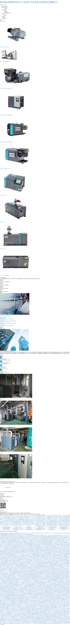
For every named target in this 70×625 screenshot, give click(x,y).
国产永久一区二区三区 (14, 611)
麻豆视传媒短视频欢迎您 (41, 611)
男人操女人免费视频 (18, 558)
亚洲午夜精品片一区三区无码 (55, 593)
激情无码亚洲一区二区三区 (23, 605)
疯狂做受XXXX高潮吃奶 (46, 601)
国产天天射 (53, 541)
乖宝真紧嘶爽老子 (42, 582)
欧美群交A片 (32, 543)
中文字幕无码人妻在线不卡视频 (24, 543)
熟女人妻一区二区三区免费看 (35, 563)
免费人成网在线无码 (8, 594)
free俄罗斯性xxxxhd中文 (52, 529)
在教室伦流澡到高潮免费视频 (38, 565)
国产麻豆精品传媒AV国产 (35, 597)
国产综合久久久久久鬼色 (32, 566)
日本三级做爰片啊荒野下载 (13, 539)
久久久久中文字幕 (15, 543)
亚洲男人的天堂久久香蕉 (28, 541)
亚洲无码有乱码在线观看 (47, 550)
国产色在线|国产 (11, 608)
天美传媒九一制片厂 (64, 609)
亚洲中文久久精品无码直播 (63, 568)
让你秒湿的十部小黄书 (53, 549)
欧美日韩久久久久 (38, 591)
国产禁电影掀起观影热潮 (13, 550)
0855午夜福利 (44, 610)
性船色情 (40, 571)
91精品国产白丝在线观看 (27, 594)
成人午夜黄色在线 (14, 614)
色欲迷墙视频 (66, 595)
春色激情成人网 (13, 586)
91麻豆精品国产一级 (20, 544)
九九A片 (54, 595)
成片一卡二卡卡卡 (21, 581)
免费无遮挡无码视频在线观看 (13, 548)
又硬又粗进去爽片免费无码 (8, 592)
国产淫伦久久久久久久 (27, 595)
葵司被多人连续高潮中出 (63, 594)
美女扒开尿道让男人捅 (26, 576)
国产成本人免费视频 (64, 570)
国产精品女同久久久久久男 (22, 535)
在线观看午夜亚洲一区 (31, 615)
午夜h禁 (7, 539)
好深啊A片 (9, 552)
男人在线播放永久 (27, 581)
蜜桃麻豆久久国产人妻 (29, 601)
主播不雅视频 (39, 605)
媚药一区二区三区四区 (7, 570)
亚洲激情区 (64, 550)
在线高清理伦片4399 (17, 552)
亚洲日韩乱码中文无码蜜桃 (25, 608)
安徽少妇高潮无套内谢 (44, 539)
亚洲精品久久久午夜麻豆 (15, 566)
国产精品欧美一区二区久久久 (56, 609)
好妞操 (54, 601)
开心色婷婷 (10, 535)
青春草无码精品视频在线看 (37, 556)
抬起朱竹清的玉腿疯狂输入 (37, 600)
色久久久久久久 (2, 622)
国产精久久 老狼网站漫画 (22, 614)
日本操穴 (12, 552)
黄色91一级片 (5, 600)
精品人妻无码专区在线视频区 (55, 597)
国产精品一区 (6, 619)
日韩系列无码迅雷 (51, 563)
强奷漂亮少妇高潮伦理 (53, 586)
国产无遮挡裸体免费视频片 (20, 598)
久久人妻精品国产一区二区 (17, 582)
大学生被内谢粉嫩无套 (14, 584)
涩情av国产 (21, 565)
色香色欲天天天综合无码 (63, 566)
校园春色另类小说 (66, 558)
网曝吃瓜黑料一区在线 (41, 595)
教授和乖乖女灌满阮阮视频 (51, 579)
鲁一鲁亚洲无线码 (18, 597)
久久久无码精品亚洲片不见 (33, 583)
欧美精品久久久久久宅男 (30, 579)
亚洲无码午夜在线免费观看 (6, 614)
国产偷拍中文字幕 (14, 538)
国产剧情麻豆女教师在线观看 (19, 551)
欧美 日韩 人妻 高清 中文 (47, 598)
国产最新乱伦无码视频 (60, 595)
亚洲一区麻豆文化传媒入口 (45, 585)
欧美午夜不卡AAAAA (18, 573)
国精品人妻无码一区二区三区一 (48, 557)
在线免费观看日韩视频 (34, 613)
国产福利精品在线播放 (47, 543)
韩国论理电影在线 (58, 613)
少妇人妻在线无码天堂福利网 (22, 537)
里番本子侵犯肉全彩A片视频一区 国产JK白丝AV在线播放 (28, 571)
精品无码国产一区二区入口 (61, 535)
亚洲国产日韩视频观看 (43, 614)
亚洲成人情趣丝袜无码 (41, 583)
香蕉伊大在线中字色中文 (60, 607)
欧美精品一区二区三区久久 (22, 584)
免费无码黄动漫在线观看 (16, 556)
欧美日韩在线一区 (55, 556)
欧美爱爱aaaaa (24, 609)
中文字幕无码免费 (62, 542)
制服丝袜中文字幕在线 (13, 553)
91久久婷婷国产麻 (6, 529)
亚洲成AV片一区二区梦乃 (59, 608)
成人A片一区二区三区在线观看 (23, 611)
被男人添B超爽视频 (12, 598)
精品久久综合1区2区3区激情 (4, 578)
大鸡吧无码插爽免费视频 (54, 605)
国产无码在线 (29, 614)
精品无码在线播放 (34, 595)
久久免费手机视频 (19, 576)
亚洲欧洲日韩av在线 (6, 605)
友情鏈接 (1, 497)
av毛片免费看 (52, 619)
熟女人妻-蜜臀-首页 (58, 612)
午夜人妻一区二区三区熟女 (34, 599)
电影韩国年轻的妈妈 (22, 610)
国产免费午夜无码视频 (33, 567)
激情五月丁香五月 (42, 558)
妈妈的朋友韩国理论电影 (19, 623)
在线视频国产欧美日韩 (54, 572)
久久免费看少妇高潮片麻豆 (27, 573)
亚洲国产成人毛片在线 (37, 601)
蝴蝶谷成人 (5, 569)
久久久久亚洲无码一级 (55, 542)
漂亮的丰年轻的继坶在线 (10, 551)
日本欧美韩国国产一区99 (22, 591)
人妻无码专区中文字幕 (20, 567)
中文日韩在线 (37, 579)
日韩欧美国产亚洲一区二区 (44, 535)
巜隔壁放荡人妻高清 (29, 610)
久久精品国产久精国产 (52, 535)
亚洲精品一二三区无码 (63, 543)
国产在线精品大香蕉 (30, 539)
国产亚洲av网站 (33, 593)
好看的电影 (30, 535)
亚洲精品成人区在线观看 (26, 582)
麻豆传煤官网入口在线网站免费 (62, 555)
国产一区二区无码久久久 (42, 580)
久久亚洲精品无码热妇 (11, 572)
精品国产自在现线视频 (31, 609)
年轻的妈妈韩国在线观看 (37, 619)
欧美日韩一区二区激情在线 (44, 549)
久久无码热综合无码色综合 (15, 570)
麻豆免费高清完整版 (25, 558)
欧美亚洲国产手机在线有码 (11, 576)
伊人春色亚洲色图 (45, 591)
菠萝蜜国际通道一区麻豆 (10, 597)
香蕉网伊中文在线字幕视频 (27, 600)
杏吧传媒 (64, 605)
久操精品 (52, 550)
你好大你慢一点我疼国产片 (62, 551)
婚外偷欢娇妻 (48, 544)
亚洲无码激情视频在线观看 (4, 563)
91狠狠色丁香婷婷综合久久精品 (45, 597)
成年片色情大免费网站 (35, 594)
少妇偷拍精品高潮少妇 (4, 535)
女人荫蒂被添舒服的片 (5, 591)
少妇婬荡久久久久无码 (34, 552)
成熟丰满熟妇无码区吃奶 (42, 612)
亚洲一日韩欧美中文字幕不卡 (10, 599)
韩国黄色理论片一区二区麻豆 (38, 587)
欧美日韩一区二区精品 (17, 609)
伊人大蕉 (24, 623)
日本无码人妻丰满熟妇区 (56, 540)
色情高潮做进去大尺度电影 (25, 563)
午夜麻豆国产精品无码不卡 (60, 552)
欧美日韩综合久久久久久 (22, 606)
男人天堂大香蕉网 (52, 548)
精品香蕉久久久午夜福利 (7, 620)
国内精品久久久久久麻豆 (38, 570)
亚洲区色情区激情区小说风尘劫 (17, 594)
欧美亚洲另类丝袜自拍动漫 (43, 577)
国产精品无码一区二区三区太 (25, 569)
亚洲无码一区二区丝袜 (62, 596)
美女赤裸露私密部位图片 (57, 577)
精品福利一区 (64, 529)
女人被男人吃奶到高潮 (48, 554)
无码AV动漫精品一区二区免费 (62, 564)
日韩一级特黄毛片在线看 (32, 605)
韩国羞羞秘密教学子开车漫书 (50, 537)
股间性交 (23, 601)
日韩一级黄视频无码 (26, 599)
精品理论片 (25, 622)
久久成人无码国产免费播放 (34, 555)
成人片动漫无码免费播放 (52, 527)
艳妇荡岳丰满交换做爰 (34, 576)
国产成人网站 (49, 592)
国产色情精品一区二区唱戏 (50, 552)
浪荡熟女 (44, 551)
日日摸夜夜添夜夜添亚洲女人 (14, 610)
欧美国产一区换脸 (25, 583)
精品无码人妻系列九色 (5, 585)
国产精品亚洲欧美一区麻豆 (13, 581)
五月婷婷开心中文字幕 (49, 611)
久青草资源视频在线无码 (56, 554)
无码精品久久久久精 (16, 612)
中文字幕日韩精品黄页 (45, 605)
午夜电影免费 (63, 553)
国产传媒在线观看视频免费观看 (25, 542)
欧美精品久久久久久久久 (18, 540)
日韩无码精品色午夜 (58, 601)
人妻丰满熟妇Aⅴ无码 (17, 592)
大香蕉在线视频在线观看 (64, 563)
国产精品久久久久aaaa (26, 620)
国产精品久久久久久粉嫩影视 (40, 537)
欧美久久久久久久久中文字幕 (18, 593)
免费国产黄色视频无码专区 (49, 558)
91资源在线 (7, 537)
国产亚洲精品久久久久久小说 (55, 567)
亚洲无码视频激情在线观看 (14, 571)
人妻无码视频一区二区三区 (52, 539)
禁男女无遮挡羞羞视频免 (38, 550)
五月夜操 (8, 621)
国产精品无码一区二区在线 (53, 566)
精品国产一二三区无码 (64, 580)
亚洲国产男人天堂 (44, 573)
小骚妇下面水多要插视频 (46, 619)
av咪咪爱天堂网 (45, 600)
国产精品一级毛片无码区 (53, 599)
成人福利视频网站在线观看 (26, 585)
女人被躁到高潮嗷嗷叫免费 (39, 541)
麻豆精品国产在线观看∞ (6, 527)
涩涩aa (51, 601)
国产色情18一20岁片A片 (25, 554)
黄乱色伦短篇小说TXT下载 (17, 583)
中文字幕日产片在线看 (51, 578)
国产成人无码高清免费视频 (44, 607)
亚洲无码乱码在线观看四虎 (55, 544)
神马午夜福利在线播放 (51, 613)
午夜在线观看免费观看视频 (9, 595)
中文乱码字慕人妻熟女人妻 (33, 596)
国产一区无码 (65, 539)
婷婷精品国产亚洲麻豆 (47, 623)
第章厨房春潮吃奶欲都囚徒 (57, 621)
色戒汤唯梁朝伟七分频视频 (52, 584)
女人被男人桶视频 (47, 593)
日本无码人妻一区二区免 (28, 564)
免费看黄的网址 (48, 620)
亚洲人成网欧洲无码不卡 (36, 573)
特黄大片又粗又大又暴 (4, 572)
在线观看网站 (12, 623)
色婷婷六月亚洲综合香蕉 (58, 615)
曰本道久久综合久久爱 (45, 568)
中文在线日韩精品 (50, 551)
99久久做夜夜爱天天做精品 (40, 528)
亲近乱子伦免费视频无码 (62, 599)
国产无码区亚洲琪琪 (19, 596)
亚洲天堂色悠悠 (23, 570)
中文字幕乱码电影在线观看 (61, 586)
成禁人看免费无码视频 (7, 580)
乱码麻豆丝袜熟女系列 (64, 527)
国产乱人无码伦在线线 (42, 620)
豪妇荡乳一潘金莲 (9, 554)
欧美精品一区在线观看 (35, 614)
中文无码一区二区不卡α (38, 598)
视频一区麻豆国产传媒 (6, 538)
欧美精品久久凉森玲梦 (54, 596)
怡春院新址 (50, 577)
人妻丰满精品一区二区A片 (38, 551)
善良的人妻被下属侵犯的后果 (34, 577)
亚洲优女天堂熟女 (43, 555)
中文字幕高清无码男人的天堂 (32, 549)
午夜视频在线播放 (11, 569)
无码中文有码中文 (13, 585)
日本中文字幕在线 (24, 615)
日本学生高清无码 (6, 609)
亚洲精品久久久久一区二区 (16, 554)
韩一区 (39, 549)
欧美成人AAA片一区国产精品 (43, 576)
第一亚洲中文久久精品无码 (62, 549)
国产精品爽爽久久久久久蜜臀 (18, 529)
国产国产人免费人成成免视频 (34, 548)
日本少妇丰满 (26, 596)
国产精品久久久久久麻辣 (56, 571)
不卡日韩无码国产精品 (13, 537)
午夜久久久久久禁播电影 (15, 565)
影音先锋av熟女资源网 (61, 584)
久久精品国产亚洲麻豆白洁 (48, 615)
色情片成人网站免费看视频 (18, 536)
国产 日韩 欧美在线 (5, 613)
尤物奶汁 (20, 620)
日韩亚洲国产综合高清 (39, 609)
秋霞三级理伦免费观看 (23, 621)
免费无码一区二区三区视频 (35, 585)
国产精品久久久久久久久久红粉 (9, 558)
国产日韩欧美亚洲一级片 (54, 585)
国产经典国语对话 (60, 622)
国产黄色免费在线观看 (49, 595)
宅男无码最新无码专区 (47, 609)
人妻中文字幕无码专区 (31, 537)
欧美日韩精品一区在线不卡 (57, 569)
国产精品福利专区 (47, 596)
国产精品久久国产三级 (45, 567)
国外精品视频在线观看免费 (47, 562)
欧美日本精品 (55, 551)
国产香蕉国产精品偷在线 (64, 528)
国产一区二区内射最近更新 (54, 581)
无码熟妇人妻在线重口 (6, 528)
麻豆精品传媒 (42, 594)
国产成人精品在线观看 (57, 557)
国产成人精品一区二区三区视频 (16, 601)
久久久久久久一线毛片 (12, 607)
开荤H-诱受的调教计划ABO (51, 614)
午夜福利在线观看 (40, 566)
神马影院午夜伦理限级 (36, 544)
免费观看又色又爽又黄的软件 (10, 549)
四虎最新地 (43, 622)
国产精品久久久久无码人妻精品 (25, 612)
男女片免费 (45, 578)
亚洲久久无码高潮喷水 (31, 621)
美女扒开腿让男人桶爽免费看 (14, 619)
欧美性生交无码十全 (48, 582)
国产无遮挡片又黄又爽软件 (34, 608)
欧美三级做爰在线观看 (29, 529)
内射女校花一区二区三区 (18, 528)
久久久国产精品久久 (64, 623)
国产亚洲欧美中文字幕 (44, 584)
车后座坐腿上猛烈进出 (39, 621)
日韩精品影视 (23, 587)
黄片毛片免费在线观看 (37, 586)
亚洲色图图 (51, 568)
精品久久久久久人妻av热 (22, 539)
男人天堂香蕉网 (44, 592)
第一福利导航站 (59, 614)
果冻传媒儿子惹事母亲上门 (52, 600)
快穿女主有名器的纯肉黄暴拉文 (7, 612)
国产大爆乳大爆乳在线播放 (8, 593)
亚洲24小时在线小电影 (19, 599)
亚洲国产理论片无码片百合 (46, 571)
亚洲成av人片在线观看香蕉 (39, 606)
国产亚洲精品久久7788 (58, 558)
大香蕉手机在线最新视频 (28, 544)
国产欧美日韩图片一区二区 (12, 606)
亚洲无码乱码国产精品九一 (20, 572)
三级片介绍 (63, 557)
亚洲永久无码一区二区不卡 (13, 591)
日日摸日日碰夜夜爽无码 (26, 613)
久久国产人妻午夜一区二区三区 (58, 562)
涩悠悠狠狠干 (62, 581)
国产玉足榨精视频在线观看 (38, 572)
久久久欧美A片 (54, 587)
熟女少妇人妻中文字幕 (29, 587)
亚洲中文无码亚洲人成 (29, 586)
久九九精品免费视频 (20, 538)
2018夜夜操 (10, 556)
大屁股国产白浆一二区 (7, 601)
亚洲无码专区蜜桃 (60, 565)
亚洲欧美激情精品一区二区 (40, 529)
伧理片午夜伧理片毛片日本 (44, 564)
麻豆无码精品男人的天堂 (5, 615)
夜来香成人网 (29, 528)
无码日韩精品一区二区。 (56, 620)
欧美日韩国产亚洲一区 (64, 540)
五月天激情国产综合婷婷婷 (29, 551)
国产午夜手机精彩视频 (43, 579)
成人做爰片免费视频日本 (63, 572)
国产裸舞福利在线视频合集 (25, 555)
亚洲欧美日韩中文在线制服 (8, 541)
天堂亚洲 (56, 576)
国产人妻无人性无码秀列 (12, 596)
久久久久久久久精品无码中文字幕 (21, 549)
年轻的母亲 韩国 (43, 544)
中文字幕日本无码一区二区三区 (29, 538)
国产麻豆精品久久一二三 (35, 607)
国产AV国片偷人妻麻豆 (36, 564)
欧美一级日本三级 (17, 608)
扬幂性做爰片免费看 (27, 593)
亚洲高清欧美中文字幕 (48, 594)
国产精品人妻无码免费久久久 (18, 541)
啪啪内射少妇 (42, 608)
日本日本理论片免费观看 (43, 613)
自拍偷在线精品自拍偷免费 (55, 623)
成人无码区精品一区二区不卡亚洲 (28, 557)
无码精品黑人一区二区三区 (64, 567)
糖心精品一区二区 (64, 597)
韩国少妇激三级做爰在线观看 (31, 578)
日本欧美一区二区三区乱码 (29, 598)
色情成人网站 (33, 569)
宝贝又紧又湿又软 (10, 536)
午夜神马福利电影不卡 (64, 620)
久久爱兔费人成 (19, 613)
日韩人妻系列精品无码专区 (45, 538)
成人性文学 (24, 579)
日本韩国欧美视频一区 (23, 566)
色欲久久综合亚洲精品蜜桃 (44, 599)
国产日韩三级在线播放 (9, 587)
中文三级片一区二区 (19, 622)
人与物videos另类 (22, 562)
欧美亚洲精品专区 (29, 527)
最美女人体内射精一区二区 (34, 558)
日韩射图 (6, 548)
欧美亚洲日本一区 (32, 592)
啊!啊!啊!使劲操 (49, 587)
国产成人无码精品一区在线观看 (11, 568)
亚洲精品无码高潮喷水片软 (5, 586)
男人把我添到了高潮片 (15, 580)
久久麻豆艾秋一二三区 (50, 612)
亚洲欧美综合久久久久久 (41, 553)
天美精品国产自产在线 (20, 607)
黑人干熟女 (59, 580)
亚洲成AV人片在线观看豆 (52, 591)
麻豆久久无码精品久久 (39, 623)
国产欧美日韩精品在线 (24, 577)
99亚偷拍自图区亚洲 (34, 612)
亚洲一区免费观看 (41, 554)
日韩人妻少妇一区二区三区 (51, 610)
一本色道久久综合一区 (18, 527)
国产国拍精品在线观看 (31, 591)
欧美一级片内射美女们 (37, 568)
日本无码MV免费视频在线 (29, 572)
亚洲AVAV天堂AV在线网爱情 (63, 556)
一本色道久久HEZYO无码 (5, 584)
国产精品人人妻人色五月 (31, 623)
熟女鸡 (45, 587)
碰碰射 (31, 556)
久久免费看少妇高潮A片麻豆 (32, 580)
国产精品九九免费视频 (45, 586)
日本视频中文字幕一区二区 (25, 556)
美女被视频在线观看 (52, 607)
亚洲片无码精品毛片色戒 (60, 541)
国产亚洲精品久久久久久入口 (16, 577)
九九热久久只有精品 (34, 536)
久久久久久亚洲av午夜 (27, 536)
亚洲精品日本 (39, 567)
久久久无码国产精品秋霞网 (51, 565)
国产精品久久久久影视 (42, 552)
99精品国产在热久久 (36, 584)
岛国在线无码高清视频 (19, 564)
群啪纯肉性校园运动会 (8, 557)
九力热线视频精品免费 (34, 554)
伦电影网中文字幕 (55, 594)
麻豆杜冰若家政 (38, 622)
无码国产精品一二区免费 (38, 610)
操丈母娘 (6, 607)
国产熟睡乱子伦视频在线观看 (52, 573)
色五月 (56, 536)
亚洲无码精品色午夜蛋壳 (30, 606)
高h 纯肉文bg (60, 576)
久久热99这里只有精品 (64, 593)
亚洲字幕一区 (63, 592)
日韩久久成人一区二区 (16, 587)
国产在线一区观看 (3, 583)
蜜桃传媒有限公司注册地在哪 (11, 544)
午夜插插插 (55, 611)
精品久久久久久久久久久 (7, 566)
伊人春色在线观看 (3, 568)
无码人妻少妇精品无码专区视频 (47, 570)
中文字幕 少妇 (60, 539)
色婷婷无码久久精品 (5, 553)
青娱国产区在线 (21, 548)
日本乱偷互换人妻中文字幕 (38, 543)
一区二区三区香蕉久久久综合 (10, 622)
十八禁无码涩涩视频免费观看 (51, 580)
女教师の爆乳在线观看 (6, 542)
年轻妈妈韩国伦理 (62, 598)
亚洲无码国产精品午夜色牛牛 (50, 608)
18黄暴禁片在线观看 (47, 541)
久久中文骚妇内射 (41, 596)
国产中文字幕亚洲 (51, 576)
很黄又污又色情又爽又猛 (15, 621)
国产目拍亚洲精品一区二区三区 (22, 553)
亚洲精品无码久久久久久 (16, 555)
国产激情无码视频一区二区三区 (15, 563)
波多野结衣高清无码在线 (29, 568)
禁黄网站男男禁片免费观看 (61, 538)
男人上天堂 (23, 586)
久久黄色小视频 (66, 562)
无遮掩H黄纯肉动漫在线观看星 (46, 542)
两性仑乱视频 (56, 568)
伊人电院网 (6, 606)
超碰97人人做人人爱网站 (10, 573)
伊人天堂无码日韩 (38, 592)
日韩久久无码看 (60, 600)
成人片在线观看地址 (11, 600)
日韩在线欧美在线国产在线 (64, 571)
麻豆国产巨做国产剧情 (58, 550)
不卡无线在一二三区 (49, 569)
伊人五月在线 (11, 609)
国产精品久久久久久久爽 (31, 622)
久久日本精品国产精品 (59, 583)
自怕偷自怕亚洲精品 (41, 536)
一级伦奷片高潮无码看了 (65, 577)
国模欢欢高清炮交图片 (13, 578)
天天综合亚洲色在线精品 (22, 578)
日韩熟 (33, 541)
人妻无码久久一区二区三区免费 (6, 543)
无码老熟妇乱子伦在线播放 (44, 548)
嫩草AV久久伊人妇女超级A (45, 581)
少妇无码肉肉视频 (9, 583)
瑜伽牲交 (33, 535)
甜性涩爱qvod (26, 548)
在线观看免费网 (30, 584)
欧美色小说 (52, 528)
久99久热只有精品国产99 (15, 542)
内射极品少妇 (21, 619)
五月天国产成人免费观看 (32, 553)
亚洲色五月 (45, 565)
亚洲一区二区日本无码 (59, 537)
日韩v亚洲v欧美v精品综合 (17, 579)
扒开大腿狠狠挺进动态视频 (49, 536)
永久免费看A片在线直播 (59, 619)
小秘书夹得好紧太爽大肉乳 (25, 597)
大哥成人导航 (18, 586)
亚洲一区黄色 (26, 567)
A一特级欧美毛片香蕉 (21, 568)
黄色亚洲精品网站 (46, 566)
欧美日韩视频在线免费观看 (5, 577)
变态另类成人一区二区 (12, 613)
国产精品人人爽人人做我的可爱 (51, 555)
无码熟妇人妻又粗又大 (60, 579)
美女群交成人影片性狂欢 (48, 606)
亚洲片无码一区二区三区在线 (56, 553)
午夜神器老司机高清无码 (11, 564)
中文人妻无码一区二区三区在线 (38, 540)
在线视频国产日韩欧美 (57, 570)
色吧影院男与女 (57, 563)
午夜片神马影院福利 (29, 570)
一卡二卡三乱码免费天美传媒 (36, 581)
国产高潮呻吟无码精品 (55, 598)
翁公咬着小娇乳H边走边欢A (17, 557)
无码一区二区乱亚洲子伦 (6, 611)
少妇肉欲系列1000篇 (34, 620)
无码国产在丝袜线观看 (21, 550)
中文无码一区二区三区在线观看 (51, 622)
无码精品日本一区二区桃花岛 (35, 542)
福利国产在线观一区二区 (26, 552)
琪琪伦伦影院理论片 (53, 564)
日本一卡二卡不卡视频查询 (50, 583)
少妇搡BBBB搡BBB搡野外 (59, 578)
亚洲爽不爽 (62, 544)
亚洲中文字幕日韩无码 (39, 562)
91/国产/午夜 (40, 527)
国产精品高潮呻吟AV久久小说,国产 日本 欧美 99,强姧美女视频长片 (28, 2)
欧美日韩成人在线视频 (35, 582)
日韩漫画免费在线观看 (15, 620)
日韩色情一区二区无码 (57, 606)
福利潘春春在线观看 (40, 593)
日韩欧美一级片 (18, 585)
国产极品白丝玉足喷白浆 (61, 591)
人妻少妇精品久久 (15, 535)
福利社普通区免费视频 (44, 563)
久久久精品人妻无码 (66, 621)
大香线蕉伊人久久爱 (12, 567)
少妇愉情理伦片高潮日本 (5, 623)
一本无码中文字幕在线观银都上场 (13, 562)
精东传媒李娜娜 (47, 553)
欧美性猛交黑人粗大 (27, 607)
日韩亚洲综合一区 (17, 569)
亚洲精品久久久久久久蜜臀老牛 (27, 540)
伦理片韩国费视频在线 (19, 600)
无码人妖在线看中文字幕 (8, 579)
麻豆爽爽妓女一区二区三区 (27, 565)
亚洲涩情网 (6, 608)
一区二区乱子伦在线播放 (23, 580)
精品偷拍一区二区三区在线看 (48, 621)
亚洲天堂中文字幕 (37, 539)
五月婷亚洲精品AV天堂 (14, 605)
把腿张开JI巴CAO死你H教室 (47, 556)
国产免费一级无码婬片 (55, 543)
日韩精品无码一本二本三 (38, 557)
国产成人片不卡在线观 (33, 611)
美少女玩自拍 (60, 605)
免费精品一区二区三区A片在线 (40, 569)
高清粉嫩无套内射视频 (48, 540)
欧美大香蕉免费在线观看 (56, 592)
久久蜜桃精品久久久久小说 (30, 562)
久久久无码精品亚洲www (9, 540)
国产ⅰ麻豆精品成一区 (60, 610)
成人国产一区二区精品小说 (39, 615)
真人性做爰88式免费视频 (18, 595)
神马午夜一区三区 (38, 538)
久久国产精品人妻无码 (61, 587)
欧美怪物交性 (8, 565)
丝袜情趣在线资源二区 (61, 573)
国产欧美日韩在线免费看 (29, 550)
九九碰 (4, 549)
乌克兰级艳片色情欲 (47, 572)
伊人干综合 (37, 535)
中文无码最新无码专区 (65, 606)
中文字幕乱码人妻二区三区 (64, 582)
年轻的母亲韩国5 (54, 538)
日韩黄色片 (60, 611)
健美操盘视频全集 (58, 548)
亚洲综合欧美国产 (60, 536)
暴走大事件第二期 (40, 578)
